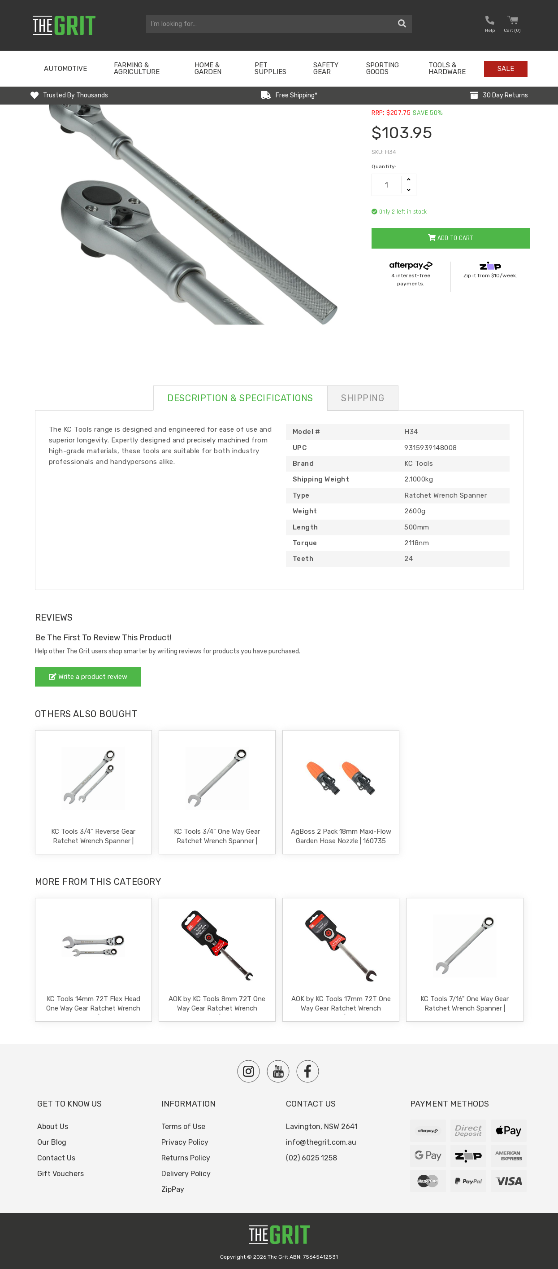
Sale (505, 69)
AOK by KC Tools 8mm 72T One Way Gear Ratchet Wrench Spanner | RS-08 (217, 1008)
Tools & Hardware (447, 68)
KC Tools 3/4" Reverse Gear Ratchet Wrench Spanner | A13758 (93, 840)
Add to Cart (450, 238)
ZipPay (172, 1189)
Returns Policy (185, 1158)
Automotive (65, 69)
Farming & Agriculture (137, 68)
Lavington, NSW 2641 (322, 1126)
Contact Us (56, 1158)
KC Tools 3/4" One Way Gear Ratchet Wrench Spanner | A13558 (217, 840)
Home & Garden (208, 68)
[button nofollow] (489, 25)
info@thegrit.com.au (321, 1142)
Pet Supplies (270, 68)
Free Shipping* (296, 95)
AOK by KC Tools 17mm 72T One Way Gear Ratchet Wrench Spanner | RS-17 (341, 1008)
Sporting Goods (382, 68)
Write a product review (88, 677)
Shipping (362, 398)
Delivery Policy (186, 1173)
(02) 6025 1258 (311, 1158)
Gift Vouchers (60, 1173)
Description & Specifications (240, 398)
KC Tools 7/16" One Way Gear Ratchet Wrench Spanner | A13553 (464, 1008)
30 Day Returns (505, 95)
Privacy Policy (184, 1142)
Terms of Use (183, 1126)
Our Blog (51, 1142)
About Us (52, 1126)
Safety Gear (325, 68)
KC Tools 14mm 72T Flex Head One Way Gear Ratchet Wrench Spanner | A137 (93, 1008)
